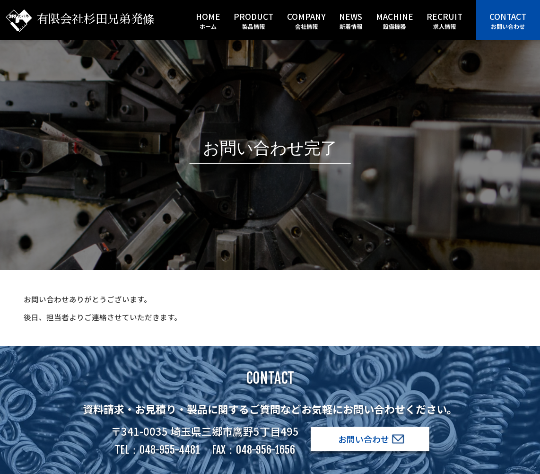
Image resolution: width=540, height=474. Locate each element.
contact (507, 20)
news (350, 20)
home (208, 20)
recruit (444, 20)
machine (394, 20)
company (306, 20)
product (253, 20)
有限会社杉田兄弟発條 (80, 19)
